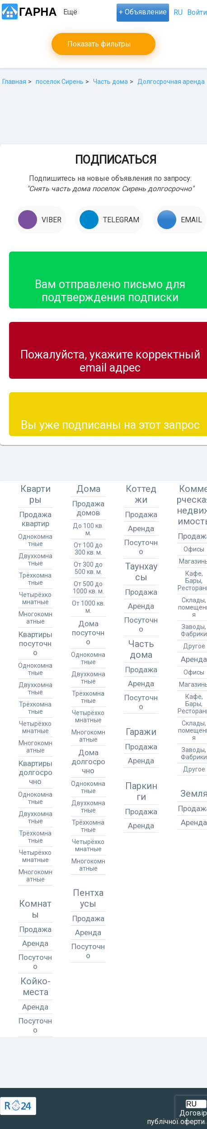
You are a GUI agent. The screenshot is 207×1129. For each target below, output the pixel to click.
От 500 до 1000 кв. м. (88, 587)
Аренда (35, 943)
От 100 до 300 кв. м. (88, 549)
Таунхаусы (141, 572)
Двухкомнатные (35, 559)
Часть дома (141, 649)
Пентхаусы (88, 898)
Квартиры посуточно (35, 643)
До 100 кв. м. (88, 529)
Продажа (35, 929)
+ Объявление (143, 12)
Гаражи (141, 731)
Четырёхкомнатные (35, 598)
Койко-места (35, 986)
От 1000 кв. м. (88, 607)
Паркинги (141, 791)
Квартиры (35, 494)
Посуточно (35, 962)
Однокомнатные (35, 540)
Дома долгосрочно (88, 761)
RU (178, 12)
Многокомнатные (35, 617)
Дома (88, 488)
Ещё (70, 12)
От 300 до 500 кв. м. (88, 568)
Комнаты (35, 909)
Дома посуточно (88, 632)
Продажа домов (88, 508)
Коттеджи (141, 494)
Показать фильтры (99, 44)
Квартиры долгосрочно (35, 772)
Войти (197, 12)
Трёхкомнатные (35, 579)
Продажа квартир (35, 519)
